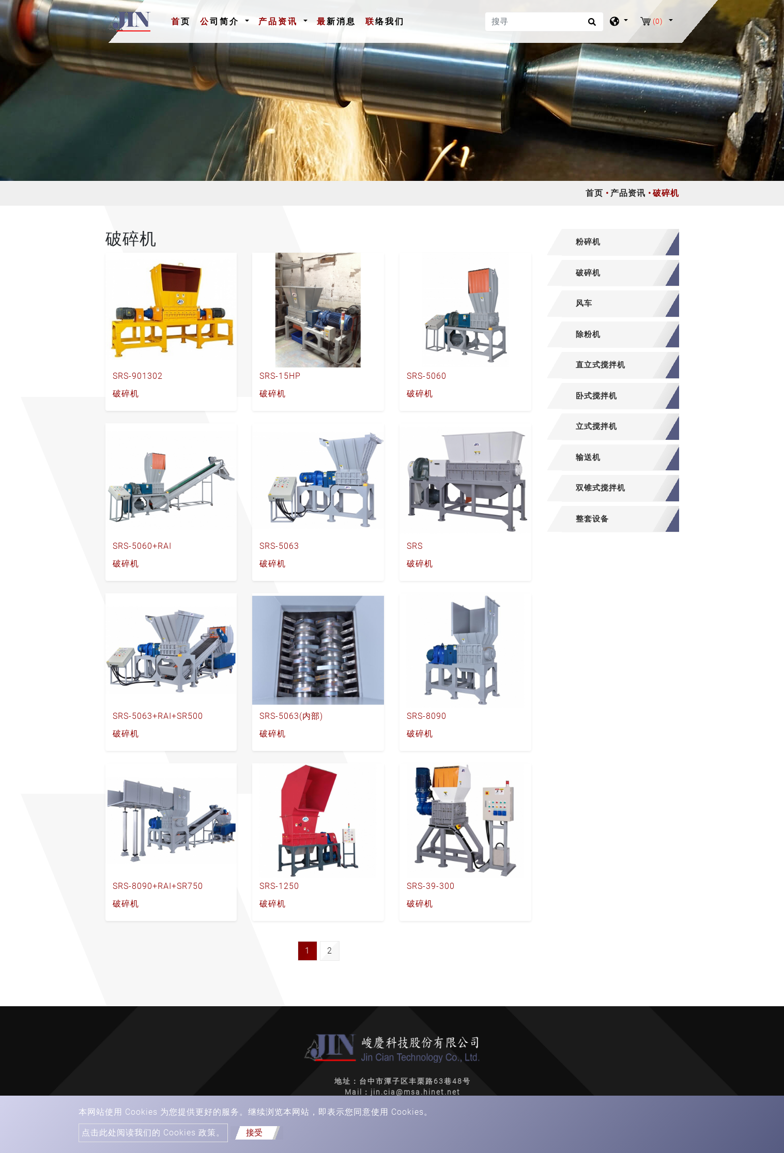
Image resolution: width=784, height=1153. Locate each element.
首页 (183, 20)
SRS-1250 (279, 886)
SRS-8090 (427, 716)
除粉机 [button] (588, 334)
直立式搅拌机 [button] (600, 365)
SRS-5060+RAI (142, 546)
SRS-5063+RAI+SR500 (158, 716)
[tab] (613, 242)
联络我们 (385, 21)
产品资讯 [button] (279, 21)
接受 (254, 1132)
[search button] (590, 25)
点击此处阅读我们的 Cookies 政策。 (153, 1132)
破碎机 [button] (588, 273)
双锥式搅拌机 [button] (600, 488)
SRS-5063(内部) (291, 716)
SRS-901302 (138, 376)
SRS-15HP (280, 376)
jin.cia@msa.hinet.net (415, 1092)
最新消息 (336, 21)
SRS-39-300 (431, 886)
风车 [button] (584, 303)
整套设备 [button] (592, 519)
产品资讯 (627, 193)
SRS (415, 546)
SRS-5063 (279, 546)
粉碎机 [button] (588, 242)
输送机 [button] (588, 457)
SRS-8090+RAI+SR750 (158, 886)
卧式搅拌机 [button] (596, 396)
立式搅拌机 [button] (596, 426)
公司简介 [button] (221, 21)
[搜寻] (544, 22)
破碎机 (126, 393)
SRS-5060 (427, 376)
